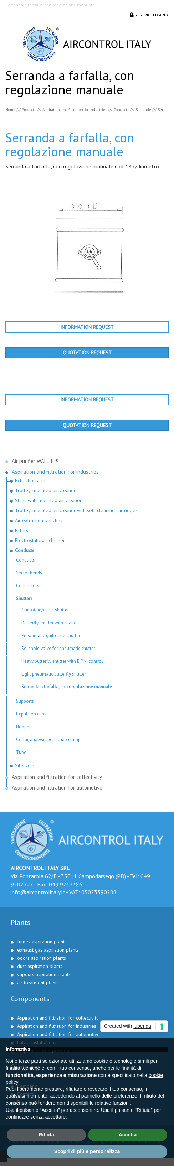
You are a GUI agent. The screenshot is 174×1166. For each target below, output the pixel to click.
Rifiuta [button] (46, 1135)
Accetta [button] (128, 1135)
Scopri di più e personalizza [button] (87, 1151)
